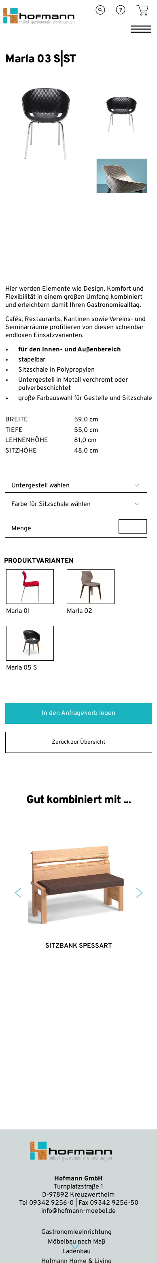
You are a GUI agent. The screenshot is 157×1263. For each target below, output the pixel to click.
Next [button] (139, 892)
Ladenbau (76, 1252)
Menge (79, 526)
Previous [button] (18, 892)
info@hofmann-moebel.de (78, 1211)
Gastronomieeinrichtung (76, 1232)
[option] (46, 172)
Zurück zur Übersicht (78, 742)
